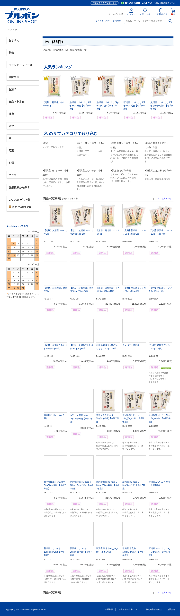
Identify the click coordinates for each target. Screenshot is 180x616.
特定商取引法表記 (154, 609)
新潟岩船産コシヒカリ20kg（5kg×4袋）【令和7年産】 (107, 485)
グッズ (13, 174)
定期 (11, 150)
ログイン (131, 12)
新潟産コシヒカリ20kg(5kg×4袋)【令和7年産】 (134, 105)
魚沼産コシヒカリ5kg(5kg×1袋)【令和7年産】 (108, 105)
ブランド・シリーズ (20, 64)
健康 (11, 113)
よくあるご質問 (102, 20)
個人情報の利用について (129, 609)
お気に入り (145, 12)
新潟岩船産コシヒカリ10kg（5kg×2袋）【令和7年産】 (81, 485)
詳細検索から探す (19, 187)
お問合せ (117, 20)
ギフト (13, 126)
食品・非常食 (16, 101)
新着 (11, 52)
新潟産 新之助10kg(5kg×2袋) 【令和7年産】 (133, 551)
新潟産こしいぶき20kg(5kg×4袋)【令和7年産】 (81, 551)
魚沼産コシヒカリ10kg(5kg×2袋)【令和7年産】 (81, 105)
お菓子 (13, 89)
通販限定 (14, 77)
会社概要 (109, 609)
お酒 (11, 162)
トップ (9, 30)
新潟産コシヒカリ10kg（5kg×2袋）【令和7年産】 (160, 551)
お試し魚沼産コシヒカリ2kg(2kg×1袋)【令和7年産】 (81, 418)
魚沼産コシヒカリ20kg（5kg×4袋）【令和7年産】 (161, 105)
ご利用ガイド (160, 12)
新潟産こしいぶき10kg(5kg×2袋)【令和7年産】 (54, 551)
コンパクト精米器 (130, 345)
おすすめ (14, 40)
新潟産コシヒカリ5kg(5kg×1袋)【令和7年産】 (133, 485)
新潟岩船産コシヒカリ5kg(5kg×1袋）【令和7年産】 (55, 485)
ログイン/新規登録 (21, 207)
